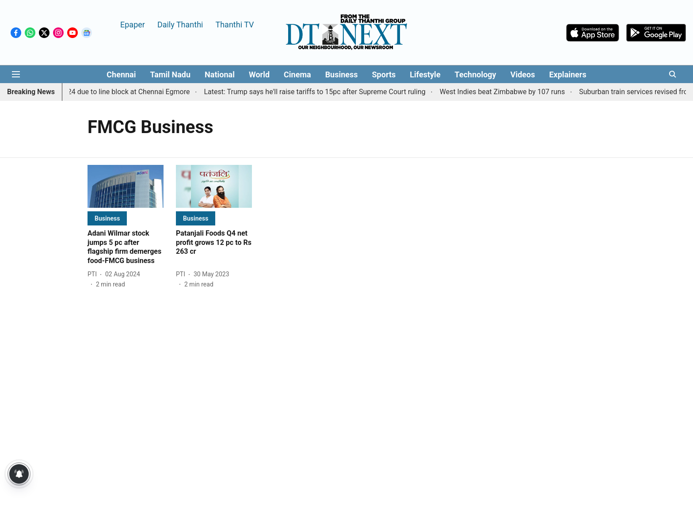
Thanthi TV (234, 24)
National (220, 74)
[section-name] (107, 218)
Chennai (121, 74)
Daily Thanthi (180, 24)
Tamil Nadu (170, 74)
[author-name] (94, 274)
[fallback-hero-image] (126, 186)
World (259, 74)
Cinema (297, 74)
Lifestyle (425, 74)
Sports (384, 74)
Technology (475, 74)
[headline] (126, 247)
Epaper (132, 24)
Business (341, 74)
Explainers (567, 74)
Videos (522, 74)
